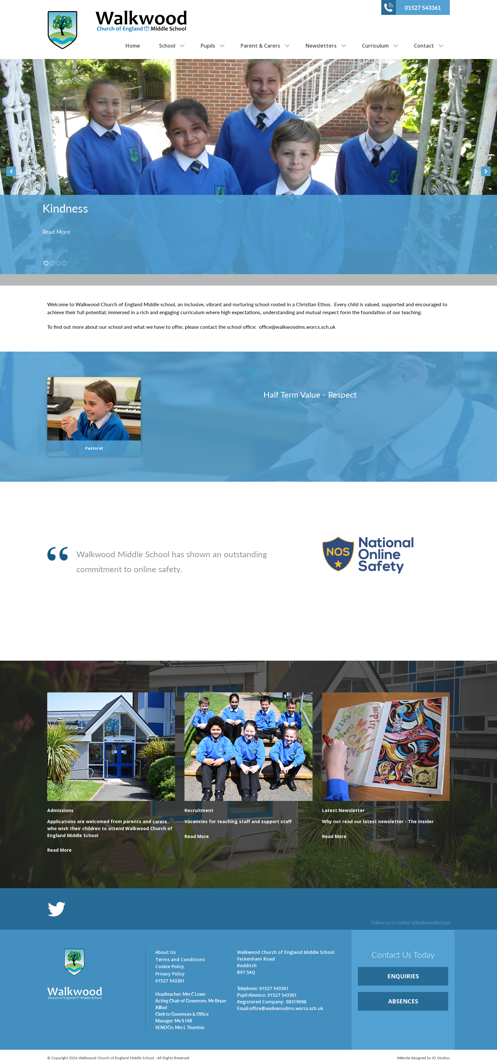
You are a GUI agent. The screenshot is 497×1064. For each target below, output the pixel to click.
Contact (424, 45)
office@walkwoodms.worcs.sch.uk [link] (280, 1008)
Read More (56, 231)
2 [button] (52, 263)
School (167, 45)
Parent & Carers (260, 45)
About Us (165, 952)
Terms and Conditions (180, 959)
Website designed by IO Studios (423, 1058)
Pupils (208, 45)
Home (133, 45)
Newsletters (321, 45)
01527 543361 (412, 7)
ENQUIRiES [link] (403, 976)
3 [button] (58, 263)
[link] (111, 832)
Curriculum (375, 45)
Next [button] (486, 171)
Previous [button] (11, 171)
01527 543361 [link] (262, 988)
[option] (248, 166)
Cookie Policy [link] (169, 966)
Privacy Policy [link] (170, 974)
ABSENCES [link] (403, 1001)
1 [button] (46, 263)
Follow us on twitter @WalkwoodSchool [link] (410, 922)
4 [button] (64, 263)
